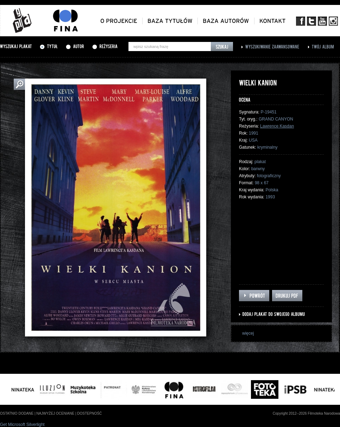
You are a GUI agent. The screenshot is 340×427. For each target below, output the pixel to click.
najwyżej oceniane (55, 413)
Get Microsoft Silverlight (22, 424)
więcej (248, 333)
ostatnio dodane (16, 413)
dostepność (89, 413)
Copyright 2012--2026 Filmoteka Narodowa (306, 413)
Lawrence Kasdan (277, 126)
